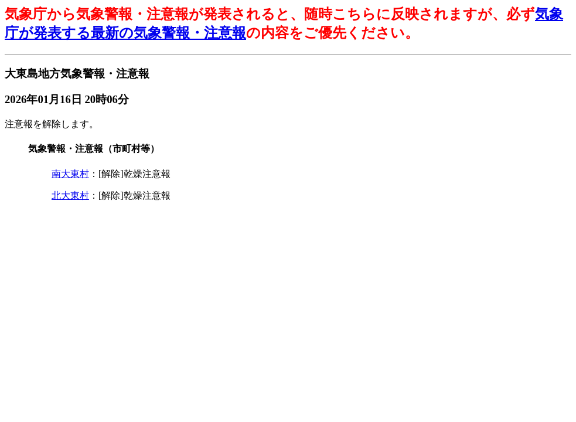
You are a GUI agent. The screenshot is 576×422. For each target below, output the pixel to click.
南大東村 (70, 174)
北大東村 (70, 195)
